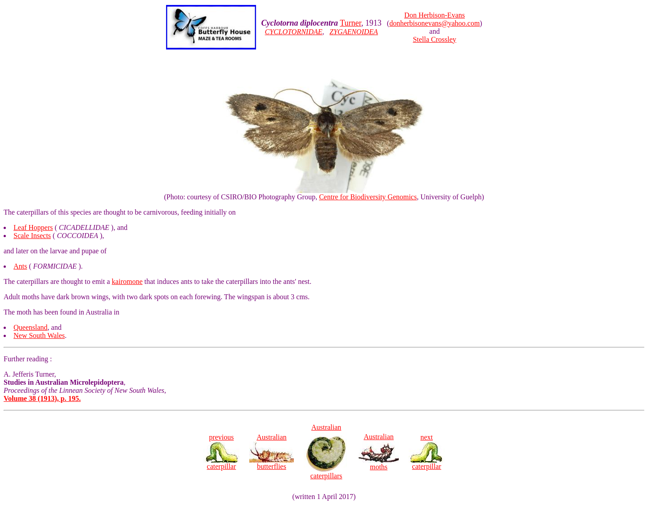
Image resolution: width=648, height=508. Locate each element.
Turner (350, 22)
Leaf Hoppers (33, 227)
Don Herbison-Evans (434, 15)
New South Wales (39, 335)
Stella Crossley (434, 39)
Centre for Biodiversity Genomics (368, 197)
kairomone (127, 281)
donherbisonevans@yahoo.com (434, 23)
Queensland (31, 327)
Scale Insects (32, 235)
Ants (20, 266)
